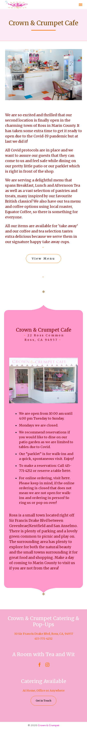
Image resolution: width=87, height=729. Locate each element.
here (66, 470)
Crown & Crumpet (48, 725)
